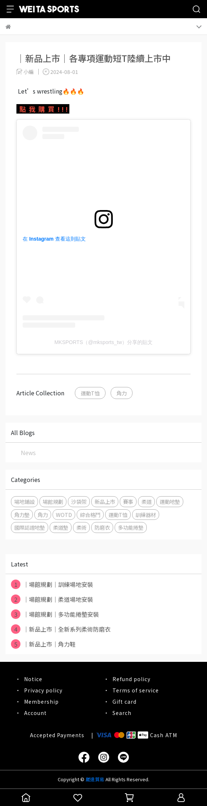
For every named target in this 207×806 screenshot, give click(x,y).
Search (121, 712)
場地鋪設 (24, 501)
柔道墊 (60, 527)
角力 (121, 393)
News (28, 452)
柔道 (146, 501)
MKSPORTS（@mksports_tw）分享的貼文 (103, 342)
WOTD (64, 514)
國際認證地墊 (29, 527)
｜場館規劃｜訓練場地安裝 (52, 584)
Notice (33, 679)
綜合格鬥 (90, 514)
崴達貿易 (94, 779)
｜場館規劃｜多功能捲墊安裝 (55, 614)
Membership (41, 701)
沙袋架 (79, 501)
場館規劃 (53, 501)
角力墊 (22, 514)
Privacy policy (43, 690)
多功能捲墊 (130, 527)
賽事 (128, 501)
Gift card (124, 701)
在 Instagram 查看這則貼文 (54, 239)
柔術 (81, 527)
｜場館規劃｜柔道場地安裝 (52, 599)
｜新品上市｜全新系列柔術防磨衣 (61, 629)
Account (35, 712)
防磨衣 (102, 527)
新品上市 (105, 501)
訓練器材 (145, 514)
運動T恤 (90, 393)
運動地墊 (170, 501)
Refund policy (131, 679)
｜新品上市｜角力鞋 (43, 644)
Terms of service (135, 690)
